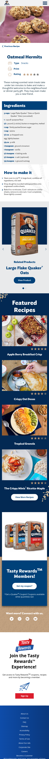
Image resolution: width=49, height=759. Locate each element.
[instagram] (20, 619)
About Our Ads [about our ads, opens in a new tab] (22, 743)
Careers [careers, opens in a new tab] (21, 752)
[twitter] (13, 619)
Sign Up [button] (24, 696)
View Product (24, 280)
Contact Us (24, 718)
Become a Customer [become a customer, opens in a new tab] (24, 756)
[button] (3, 249)
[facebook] (28, 619)
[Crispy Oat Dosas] (24, 375)
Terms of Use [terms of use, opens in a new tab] (22, 739)
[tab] (45, 3)
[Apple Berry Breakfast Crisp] (24, 330)
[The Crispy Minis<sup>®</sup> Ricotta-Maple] (24, 464)
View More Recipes (24, 497)
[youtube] (35, 619)
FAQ (24, 722)
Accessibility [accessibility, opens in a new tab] (22, 731)
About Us (24, 714)
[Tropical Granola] (24, 420)
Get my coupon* (24, 586)
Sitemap (24, 726)
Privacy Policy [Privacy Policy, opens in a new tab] (22, 735)
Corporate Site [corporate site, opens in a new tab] (22, 747)
